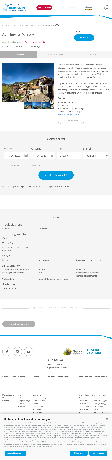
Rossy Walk (37, 412)
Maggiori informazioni (15, 453)
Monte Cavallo (8, 395)
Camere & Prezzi (56, 54)
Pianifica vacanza (44, 8)
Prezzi (66, 376)
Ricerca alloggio (100, 401)
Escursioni (37, 395)
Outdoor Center (55, 376)
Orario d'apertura (86, 395)
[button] (107, 419)
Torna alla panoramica (19, 324)
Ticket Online (100, 376)
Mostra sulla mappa (11, 42)
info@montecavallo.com (56, 367)
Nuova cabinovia (9, 398)
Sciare (20, 395)
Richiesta (84, 37)
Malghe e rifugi (24, 401)
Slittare (20, 398)
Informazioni (19, 54)
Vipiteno (5, 401)
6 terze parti (15, 423)
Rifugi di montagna (40, 398)
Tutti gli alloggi (100, 403)
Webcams (83, 401)
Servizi (93, 54)
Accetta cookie (98, 453)
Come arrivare (100, 412)
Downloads (83, 409)
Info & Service (85, 376)
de (68, 8)
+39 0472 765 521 (56, 364)
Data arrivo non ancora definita (25, 165)
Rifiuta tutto (79, 453)
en (73, 8)
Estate (36, 376)
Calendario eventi (86, 406)
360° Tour (83, 403)
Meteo (81, 398)
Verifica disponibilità (56, 175)
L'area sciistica (9, 376)
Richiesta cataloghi (86, 412)
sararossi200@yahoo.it (68, 114)
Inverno (21, 376)
